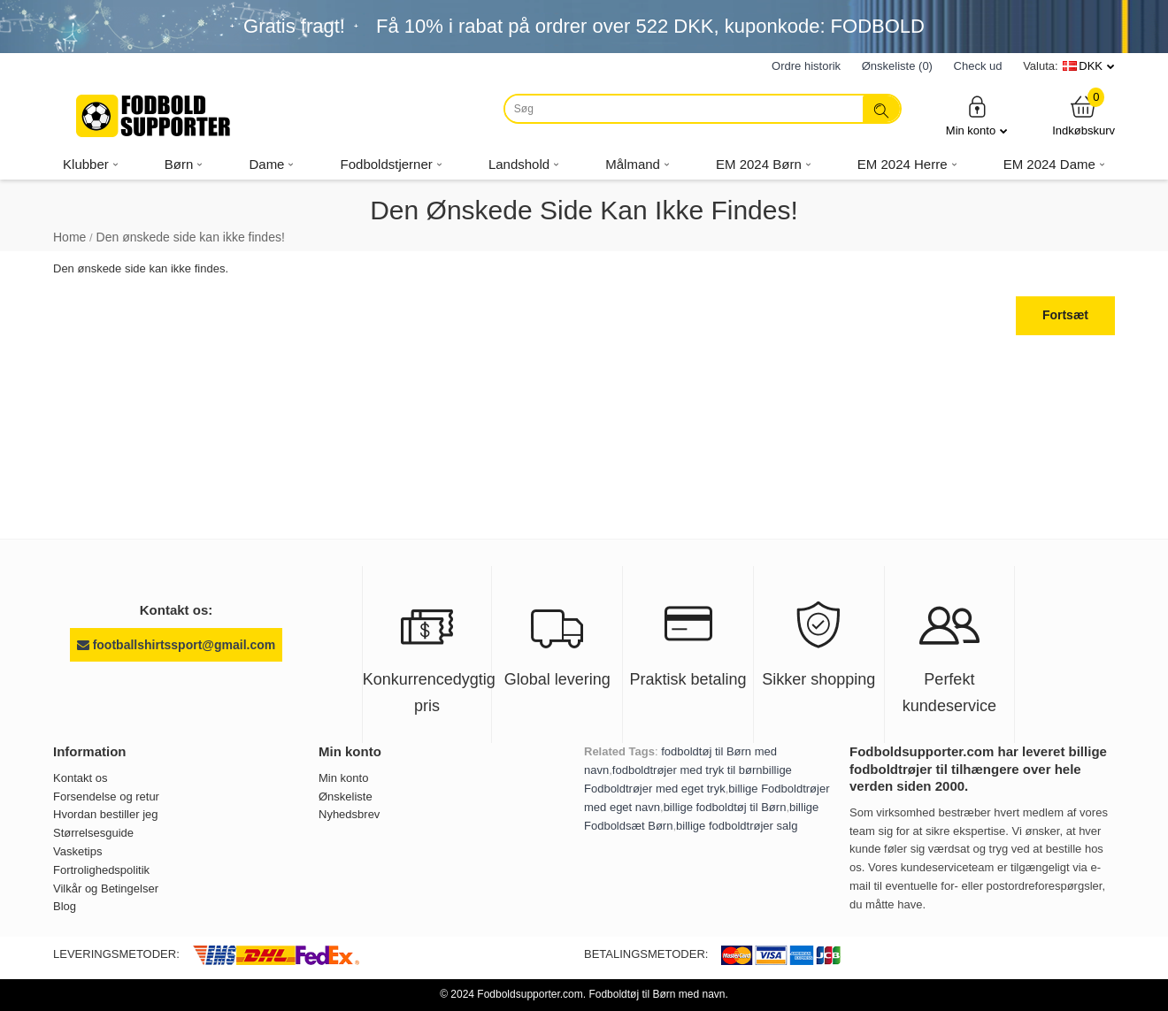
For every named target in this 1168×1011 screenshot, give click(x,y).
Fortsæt (1065, 315)
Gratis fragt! (294, 26)
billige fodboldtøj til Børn (725, 807)
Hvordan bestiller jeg (105, 814)
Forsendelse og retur (106, 796)
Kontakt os (80, 778)
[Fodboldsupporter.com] (155, 116)
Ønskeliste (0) (897, 66)
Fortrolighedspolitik (101, 870)
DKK (1091, 66)
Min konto (977, 115)
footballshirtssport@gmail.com (176, 645)
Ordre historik (806, 66)
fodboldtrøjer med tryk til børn (687, 770)
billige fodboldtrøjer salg (736, 825)
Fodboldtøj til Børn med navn (656, 994)
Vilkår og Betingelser (105, 888)
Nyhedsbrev (349, 814)
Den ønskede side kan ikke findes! (190, 237)
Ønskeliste (346, 796)
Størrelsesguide (93, 832)
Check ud (978, 66)
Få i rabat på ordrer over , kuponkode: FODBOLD (650, 26)
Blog (64, 906)
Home (69, 237)
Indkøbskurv (1083, 115)
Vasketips (77, 851)
